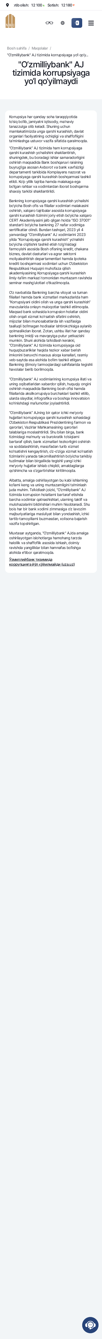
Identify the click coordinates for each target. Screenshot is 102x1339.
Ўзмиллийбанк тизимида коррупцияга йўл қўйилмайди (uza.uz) (42, 562)
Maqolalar (40, 48)
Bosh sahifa (16, 48)
